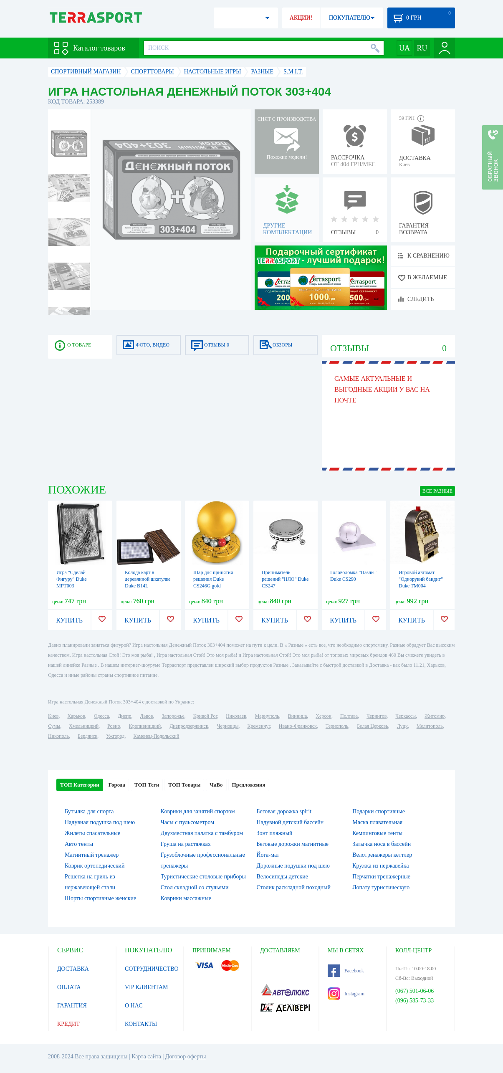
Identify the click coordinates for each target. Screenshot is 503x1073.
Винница (297, 716)
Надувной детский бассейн (290, 822)
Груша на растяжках (186, 844)
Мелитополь (430, 726)
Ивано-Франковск (298, 726)
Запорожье (173, 716)
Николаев (236, 716)
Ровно (113, 726)
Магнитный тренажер (92, 855)
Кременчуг (258, 726)
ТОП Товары (184, 785)
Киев (53, 716)
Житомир (435, 716)
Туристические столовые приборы (203, 876)
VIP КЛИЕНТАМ (146, 987)
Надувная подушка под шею (100, 822)
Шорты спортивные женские (100, 898)
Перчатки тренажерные (381, 876)
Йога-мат (268, 855)
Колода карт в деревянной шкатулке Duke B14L (147, 579)
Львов (146, 716)
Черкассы (405, 716)
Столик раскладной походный (294, 887)
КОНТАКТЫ (141, 1024)
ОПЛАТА (69, 987)
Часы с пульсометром (187, 822)
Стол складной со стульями (195, 887)
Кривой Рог (205, 716)
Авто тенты (79, 844)
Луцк (402, 726)
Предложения (248, 785)
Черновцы (228, 726)
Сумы (54, 726)
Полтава (349, 716)
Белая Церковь (372, 726)
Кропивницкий (145, 726)
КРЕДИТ (68, 1024)
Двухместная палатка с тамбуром (202, 833)
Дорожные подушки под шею (293, 866)
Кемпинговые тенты (377, 833)
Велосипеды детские (282, 876)
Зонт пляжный (275, 833)
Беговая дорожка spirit (284, 811)
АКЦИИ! (301, 18)
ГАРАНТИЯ (72, 1005)
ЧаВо (216, 785)
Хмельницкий (84, 726)
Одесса (101, 716)
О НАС (133, 1005)
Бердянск (87, 736)
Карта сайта (146, 1056)
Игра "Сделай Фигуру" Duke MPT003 (71, 579)
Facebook (346, 970)
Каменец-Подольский (156, 736)
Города (117, 785)
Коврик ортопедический (95, 866)
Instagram (346, 993)
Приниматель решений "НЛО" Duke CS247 (285, 579)
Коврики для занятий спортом (198, 811)
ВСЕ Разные (437, 491)
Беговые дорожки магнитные (293, 844)
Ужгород (115, 736)
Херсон (323, 716)
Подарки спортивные (378, 811)
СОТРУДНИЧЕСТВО (152, 969)
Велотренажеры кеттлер (382, 855)
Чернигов (377, 716)
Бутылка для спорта (89, 811)
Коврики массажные (186, 898)
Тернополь (337, 726)
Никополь (58, 736)
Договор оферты (185, 1056)
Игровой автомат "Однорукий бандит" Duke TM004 (421, 579)
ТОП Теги (146, 785)
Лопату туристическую (380, 887)
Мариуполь (267, 716)
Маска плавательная (377, 822)
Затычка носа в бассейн (381, 844)
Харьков (76, 716)
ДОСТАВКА (73, 969)
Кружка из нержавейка (380, 866)
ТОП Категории (79, 785)
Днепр (124, 716)
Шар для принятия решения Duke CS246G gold (213, 579)
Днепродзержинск (188, 726)
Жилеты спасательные (92, 833)
